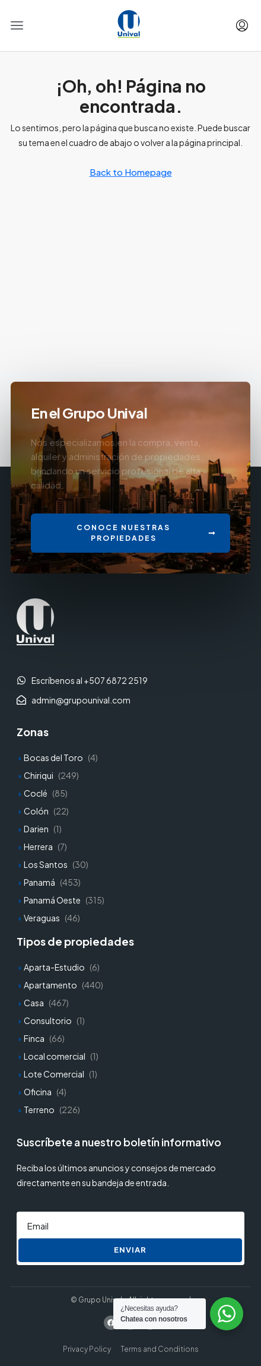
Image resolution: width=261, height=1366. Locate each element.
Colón (36, 811)
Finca (34, 1038)
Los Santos (46, 864)
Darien (36, 828)
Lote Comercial (54, 1074)
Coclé (35, 793)
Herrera (38, 846)
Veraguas (42, 917)
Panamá (39, 882)
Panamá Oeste (52, 900)
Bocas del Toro (53, 757)
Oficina (38, 1091)
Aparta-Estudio (54, 967)
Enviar (130, 1249)
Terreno (39, 1109)
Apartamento (50, 985)
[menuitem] (242, 25)
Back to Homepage (131, 172)
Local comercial (54, 1056)
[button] (17, 25)
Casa (34, 1002)
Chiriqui (38, 775)
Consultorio (48, 1020)
